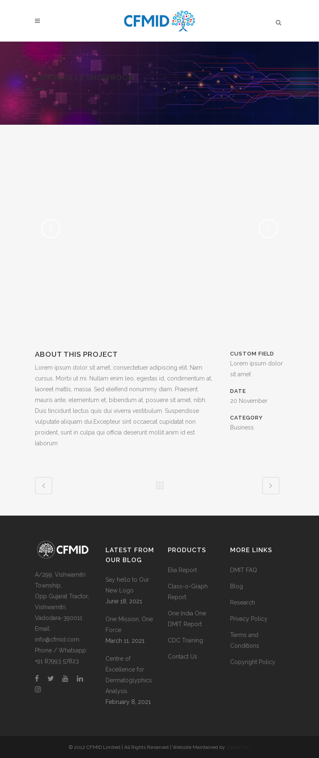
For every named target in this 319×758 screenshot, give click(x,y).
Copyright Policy (252, 662)
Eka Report (182, 570)
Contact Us (182, 656)
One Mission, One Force (129, 624)
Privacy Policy (248, 618)
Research (242, 602)
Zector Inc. (238, 747)
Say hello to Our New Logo (127, 585)
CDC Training (185, 640)
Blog (236, 586)
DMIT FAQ (243, 570)
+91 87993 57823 (57, 661)
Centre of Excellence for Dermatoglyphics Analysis (129, 674)
